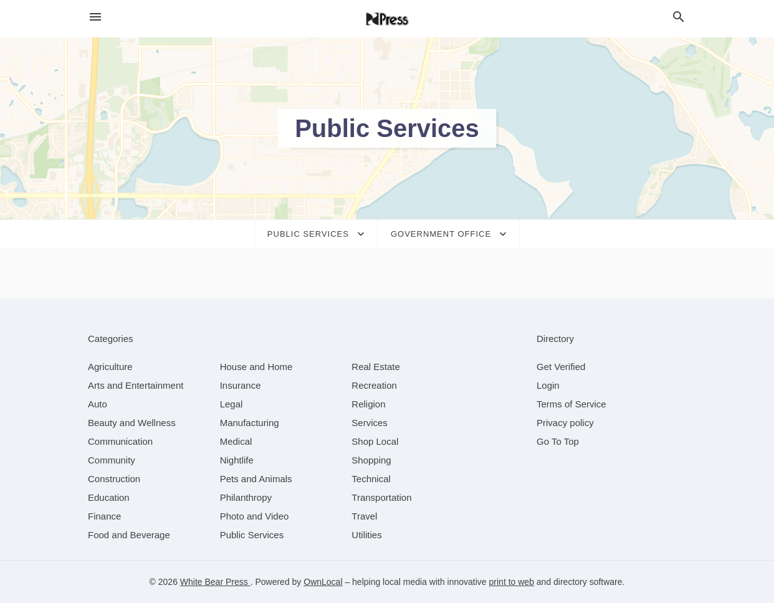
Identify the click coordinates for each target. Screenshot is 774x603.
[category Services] (369, 422)
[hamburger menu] (95, 17)
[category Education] (109, 497)
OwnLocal (322, 582)
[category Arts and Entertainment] (135, 385)
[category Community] (111, 460)
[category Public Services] (252, 534)
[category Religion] (368, 404)
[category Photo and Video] (254, 516)
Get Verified (561, 366)
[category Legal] (231, 404)
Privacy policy (565, 422)
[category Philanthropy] (246, 497)
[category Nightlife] (237, 460)
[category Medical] (236, 441)
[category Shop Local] (374, 441)
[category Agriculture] (110, 366)
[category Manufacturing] (249, 422)
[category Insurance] (240, 385)
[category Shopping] (371, 460)
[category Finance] (104, 516)
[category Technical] (371, 478)
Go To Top (558, 441)
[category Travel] (364, 516)
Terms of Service (571, 404)
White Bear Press (215, 582)
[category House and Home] (256, 366)
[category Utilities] (366, 534)
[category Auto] (97, 404)
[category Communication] (120, 441)
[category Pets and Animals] (256, 478)
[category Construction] (114, 478)
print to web (511, 582)
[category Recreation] (374, 385)
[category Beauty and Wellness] (132, 422)
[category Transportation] (381, 497)
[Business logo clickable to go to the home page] (387, 19)
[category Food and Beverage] (129, 534)
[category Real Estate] (375, 366)
